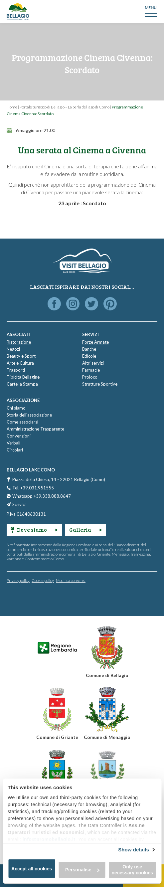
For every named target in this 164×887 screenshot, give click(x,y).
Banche (89, 349)
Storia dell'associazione (29, 415)
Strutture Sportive (99, 384)
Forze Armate (95, 342)
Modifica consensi (70, 580)
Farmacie (91, 370)
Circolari (15, 449)
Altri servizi (93, 363)
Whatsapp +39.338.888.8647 (41, 496)
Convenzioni (19, 436)
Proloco (89, 377)
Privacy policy (18, 580)
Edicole (89, 356)
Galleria (85, 529)
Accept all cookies (31, 868)
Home (12, 106)
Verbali (13, 442)
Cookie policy (43, 580)
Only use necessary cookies (132, 869)
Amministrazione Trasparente (35, 429)
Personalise (82, 869)
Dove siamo (34, 529)
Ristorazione (19, 342)
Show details (133, 849)
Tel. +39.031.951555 (33, 487)
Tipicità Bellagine (23, 377)
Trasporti (16, 370)
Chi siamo (16, 408)
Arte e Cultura (20, 363)
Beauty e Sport (21, 356)
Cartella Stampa (22, 384)
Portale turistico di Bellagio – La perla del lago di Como (64, 106)
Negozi (13, 349)
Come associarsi (22, 422)
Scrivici (19, 504)
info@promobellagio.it (49, 839)
